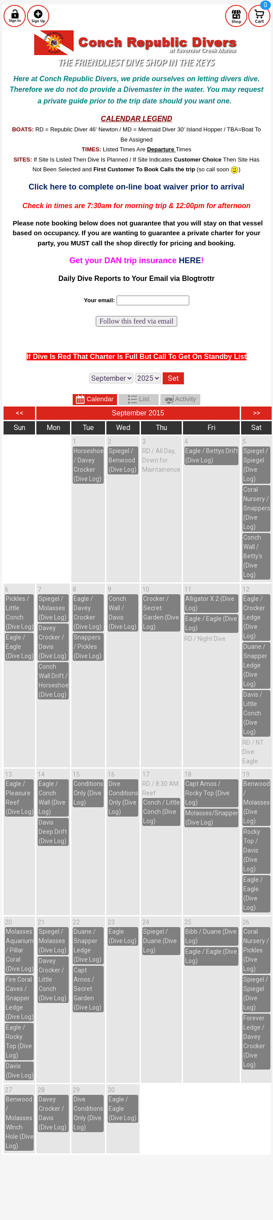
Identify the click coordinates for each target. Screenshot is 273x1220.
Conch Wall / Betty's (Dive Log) (252, 556)
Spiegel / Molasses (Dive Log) (52, 608)
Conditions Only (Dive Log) (88, 793)
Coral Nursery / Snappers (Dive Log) (256, 508)
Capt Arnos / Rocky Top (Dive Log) (207, 793)
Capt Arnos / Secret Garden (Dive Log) (87, 989)
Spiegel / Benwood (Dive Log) (122, 460)
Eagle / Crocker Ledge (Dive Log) (254, 617)
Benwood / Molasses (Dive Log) (256, 802)
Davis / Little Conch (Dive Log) (252, 713)
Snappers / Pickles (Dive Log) (87, 646)
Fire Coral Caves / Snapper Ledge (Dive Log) (20, 998)
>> (256, 413)
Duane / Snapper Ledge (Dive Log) (255, 665)
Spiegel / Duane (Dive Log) (160, 941)
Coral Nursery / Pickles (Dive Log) (256, 950)
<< (19, 413)
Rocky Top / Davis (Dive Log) (251, 850)
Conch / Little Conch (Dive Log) (161, 812)
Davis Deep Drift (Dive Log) (53, 832)
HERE (190, 260)
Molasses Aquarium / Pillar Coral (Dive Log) (20, 950)
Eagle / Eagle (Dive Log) (20, 646)
